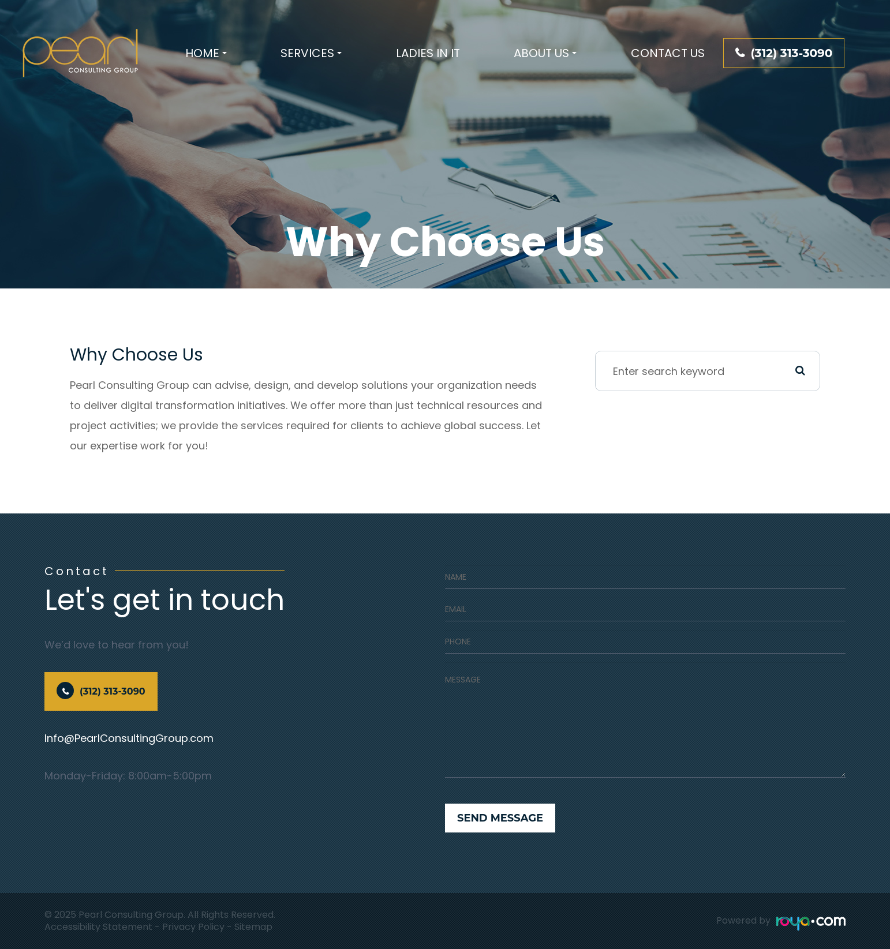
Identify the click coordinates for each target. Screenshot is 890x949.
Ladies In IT (428, 53)
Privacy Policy (193, 926)
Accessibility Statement (98, 926)
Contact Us (668, 53)
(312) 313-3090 (791, 53)
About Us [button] (545, 53)
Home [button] (206, 53)
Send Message (500, 818)
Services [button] (311, 53)
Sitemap (253, 926)
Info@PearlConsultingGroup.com (129, 738)
